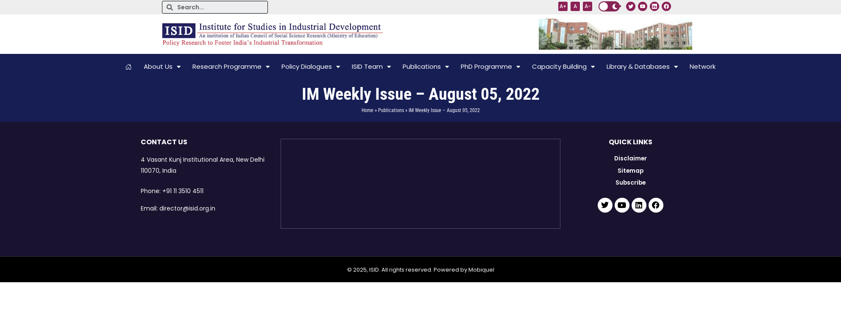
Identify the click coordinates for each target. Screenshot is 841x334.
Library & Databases (642, 66)
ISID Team (371, 66)
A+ (563, 6)
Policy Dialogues (310, 66)
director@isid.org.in (187, 208)
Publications (426, 66)
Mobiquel (481, 270)
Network (703, 66)
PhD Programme (490, 66)
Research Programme (231, 66)
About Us (162, 66)
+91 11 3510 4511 (182, 191)
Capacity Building (563, 66)
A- (588, 6)
